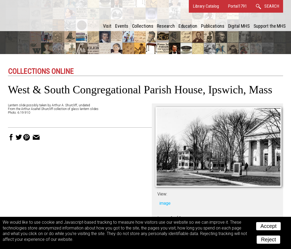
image (165, 203)
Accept (268, 226)
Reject (268, 239)
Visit (107, 26)
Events (121, 26)
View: (162, 194)
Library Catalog (206, 6)
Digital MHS (239, 26)
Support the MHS (270, 26)
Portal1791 (237, 6)
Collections (142, 26)
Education (188, 26)
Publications (212, 26)
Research (166, 26)
